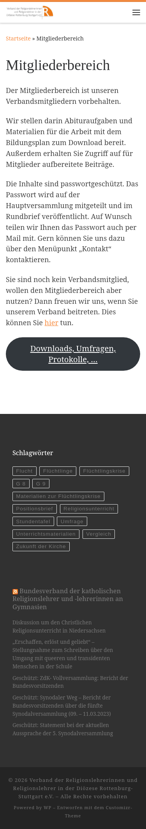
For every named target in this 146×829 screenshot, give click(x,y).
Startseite (18, 38)
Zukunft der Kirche (41, 546)
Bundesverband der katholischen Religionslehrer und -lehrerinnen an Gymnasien (67, 599)
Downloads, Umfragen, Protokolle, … (73, 354)
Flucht (24, 471)
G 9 (41, 484)
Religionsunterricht (88, 509)
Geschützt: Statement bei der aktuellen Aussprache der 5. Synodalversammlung (62, 729)
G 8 (21, 484)
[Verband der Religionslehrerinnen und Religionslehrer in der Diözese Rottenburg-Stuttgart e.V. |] (29, 11)
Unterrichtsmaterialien (46, 534)
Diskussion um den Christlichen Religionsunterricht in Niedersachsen (59, 626)
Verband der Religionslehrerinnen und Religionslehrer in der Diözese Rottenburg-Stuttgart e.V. (75, 788)
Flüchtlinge (58, 471)
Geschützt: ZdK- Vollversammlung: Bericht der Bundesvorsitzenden (70, 682)
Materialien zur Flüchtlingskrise (58, 496)
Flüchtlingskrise (104, 471)
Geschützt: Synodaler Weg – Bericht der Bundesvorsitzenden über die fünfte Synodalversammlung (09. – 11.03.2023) (61, 705)
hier (51, 322)
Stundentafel (33, 521)
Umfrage (72, 521)
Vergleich (98, 534)
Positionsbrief (34, 509)
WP (47, 807)
